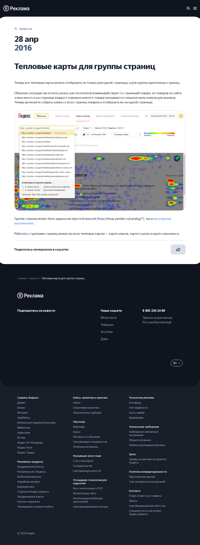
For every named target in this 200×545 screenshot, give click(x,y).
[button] (21, 203)
